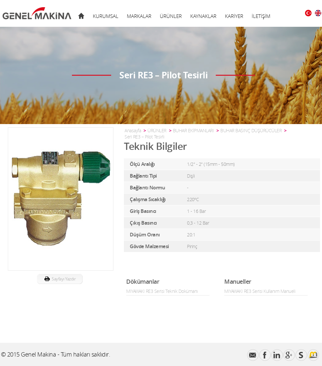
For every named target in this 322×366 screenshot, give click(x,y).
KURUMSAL (105, 16)
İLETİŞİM (261, 16)
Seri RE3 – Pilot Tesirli (144, 137)
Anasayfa (133, 130)
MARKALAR (139, 16)
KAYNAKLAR (203, 16)
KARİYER (234, 16)
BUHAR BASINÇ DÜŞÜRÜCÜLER (250, 130)
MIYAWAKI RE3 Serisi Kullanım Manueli (259, 291)
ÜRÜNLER (171, 16)
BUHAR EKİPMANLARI (193, 130)
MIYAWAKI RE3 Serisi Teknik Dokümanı (162, 291)
